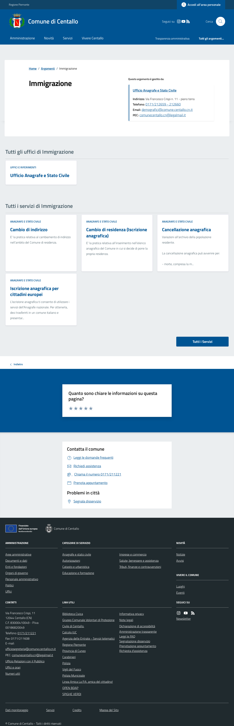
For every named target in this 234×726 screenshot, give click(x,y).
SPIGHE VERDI (71, 694)
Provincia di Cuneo (74, 650)
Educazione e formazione (78, 573)
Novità (49, 38)
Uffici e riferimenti (23, 167)
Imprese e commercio (132, 554)
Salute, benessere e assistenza (139, 560)
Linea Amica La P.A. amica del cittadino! (87, 681)
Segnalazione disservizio (134, 641)
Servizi (68, 38)
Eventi (180, 592)
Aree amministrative (18, 554)
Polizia (66, 663)
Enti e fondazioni (16, 566)
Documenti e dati (16, 560)
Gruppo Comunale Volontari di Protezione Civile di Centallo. (88, 623)
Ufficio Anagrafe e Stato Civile (154, 90)
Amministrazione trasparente (138, 631)
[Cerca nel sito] (219, 21)
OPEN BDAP (70, 688)
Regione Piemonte (19, 5)
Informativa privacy (131, 613)
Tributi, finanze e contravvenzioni (140, 566)
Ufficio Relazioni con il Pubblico (24, 661)
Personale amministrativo (21, 579)
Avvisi (180, 560)
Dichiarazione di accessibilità (137, 626)
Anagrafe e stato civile (25, 221)
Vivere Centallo (93, 38)
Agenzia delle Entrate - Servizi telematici (88, 638)
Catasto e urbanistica (75, 566)
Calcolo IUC (69, 632)
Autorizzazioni (71, 560)
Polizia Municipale (73, 675)
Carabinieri (69, 657)
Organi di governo (16, 573)
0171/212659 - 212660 (163, 104)
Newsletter (183, 618)
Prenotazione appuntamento (137, 646)
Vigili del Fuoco (71, 669)
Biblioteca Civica (72, 613)
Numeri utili (12, 673)
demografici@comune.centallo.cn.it (167, 109)
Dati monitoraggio (16, 710)
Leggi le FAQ (127, 636)
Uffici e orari (12, 667)
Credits (77, 710)
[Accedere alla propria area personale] (201, 4)
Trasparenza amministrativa (172, 38)
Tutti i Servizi (202, 341)
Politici (9, 585)
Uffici (8, 591)
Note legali (126, 620)
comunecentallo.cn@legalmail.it (163, 115)
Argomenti (48, 68)
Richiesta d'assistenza (133, 650)
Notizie (180, 554)
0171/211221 (27, 633)
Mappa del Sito (109, 710)
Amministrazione (22, 38)
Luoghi (180, 586)
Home (33, 68)
